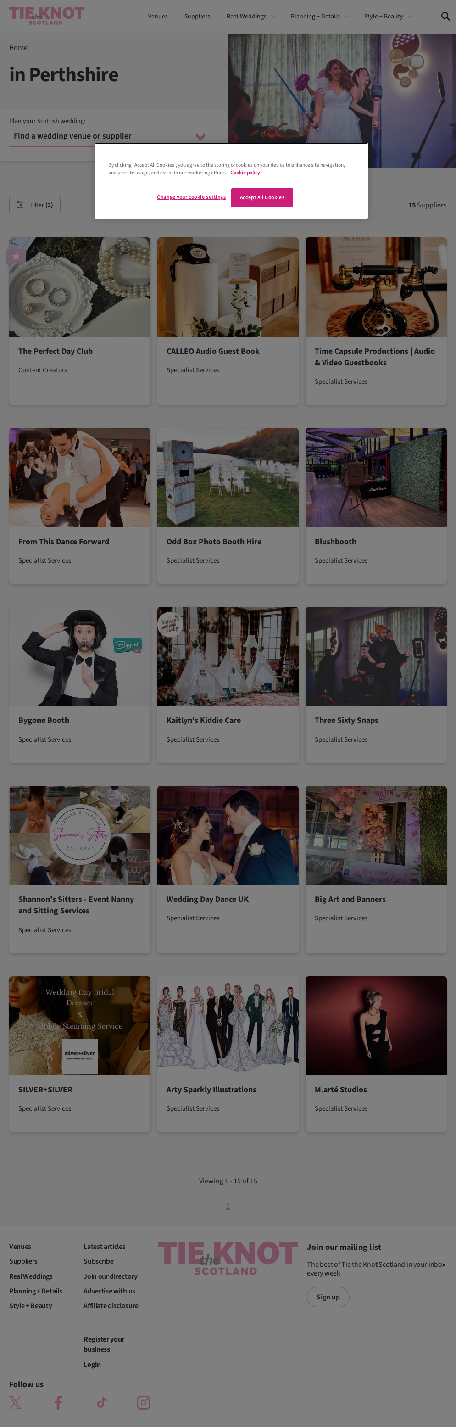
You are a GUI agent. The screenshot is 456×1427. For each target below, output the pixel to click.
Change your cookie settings (191, 197)
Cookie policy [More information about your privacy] (245, 173)
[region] (231, 181)
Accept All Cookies (262, 197)
